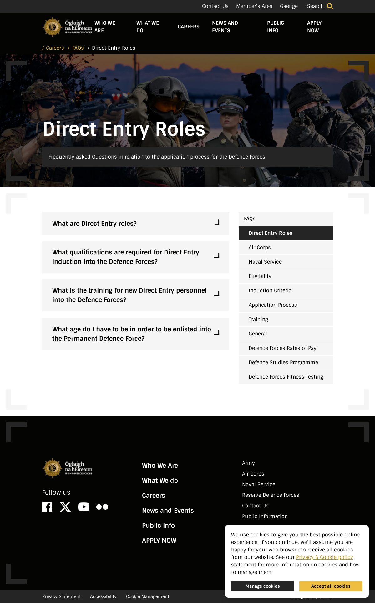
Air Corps (260, 248)
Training (258, 320)
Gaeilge (289, 6)
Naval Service (265, 262)
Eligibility (260, 277)
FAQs (250, 219)
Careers (189, 27)
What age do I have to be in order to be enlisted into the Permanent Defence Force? (131, 335)
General (258, 334)
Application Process (273, 306)
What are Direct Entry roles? (94, 224)
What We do (147, 27)
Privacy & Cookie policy (324, 557)
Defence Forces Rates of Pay (283, 349)
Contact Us (215, 6)
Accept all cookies (331, 586)
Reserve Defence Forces (270, 496)
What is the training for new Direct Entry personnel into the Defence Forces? (129, 296)
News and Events (225, 27)
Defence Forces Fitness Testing (286, 378)
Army (248, 464)
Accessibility (103, 597)
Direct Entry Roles (270, 234)
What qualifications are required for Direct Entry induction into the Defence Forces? (125, 258)
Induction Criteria (270, 291)
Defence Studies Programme (283, 363)
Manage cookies (263, 586)
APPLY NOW (314, 27)
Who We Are (104, 27)
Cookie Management (147, 597)
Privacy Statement (61, 597)
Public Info (275, 27)
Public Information (265, 517)
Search (315, 6)
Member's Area (254, 6)
